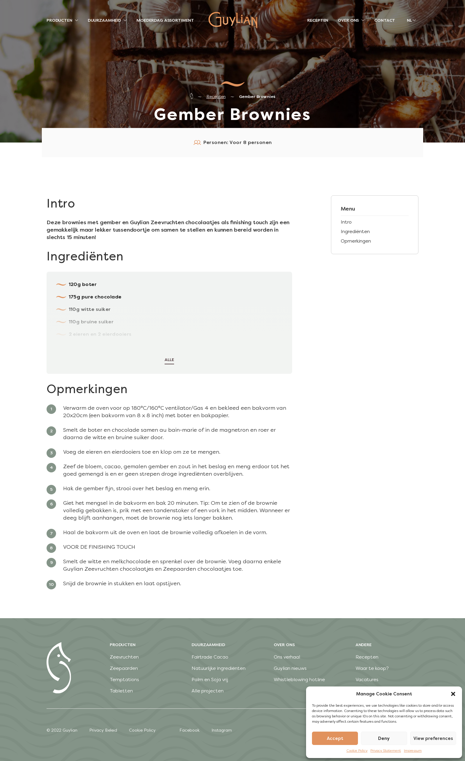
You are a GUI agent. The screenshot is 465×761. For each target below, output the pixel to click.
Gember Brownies (257, 96)
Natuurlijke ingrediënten (219, 668)
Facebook (189, 730)
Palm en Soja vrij (210, 679)
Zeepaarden (124, 668)
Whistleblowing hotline (299, 679)
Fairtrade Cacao (210, 657)
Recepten (216, 96)
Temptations (124, 679)
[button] (453, 694)
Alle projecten (208, 691)
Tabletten (121, 691)
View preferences (433, 738)
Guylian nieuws (290, 668)
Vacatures (367, 679)
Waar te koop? (372, 668)
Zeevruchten (124, 657)
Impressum (413, 751)
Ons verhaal (287, 657)
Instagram (221, 730)
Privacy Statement (385, 751)
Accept (335, 738)
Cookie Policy (356, 751)
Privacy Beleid (103, 730)
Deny (384, 738)
